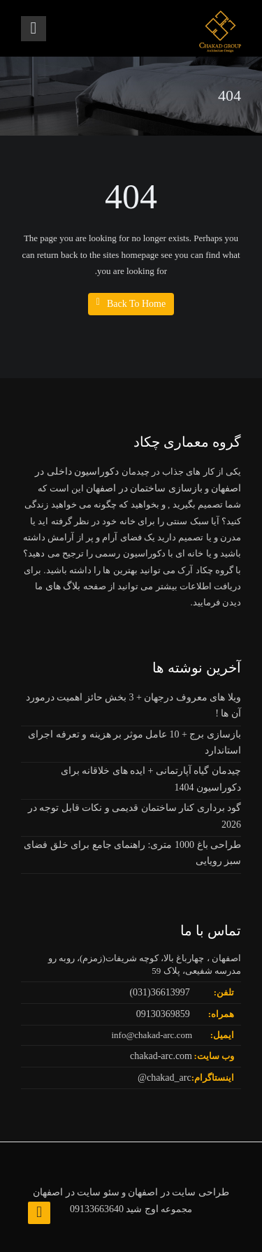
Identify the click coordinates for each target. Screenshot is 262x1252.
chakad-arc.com (161, 1056)
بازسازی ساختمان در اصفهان (144, 488)
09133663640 (97, 1209)
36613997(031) (159, 992)
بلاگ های (61, 586)
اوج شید (142, 1209)
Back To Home (131, 303)
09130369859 (163, 1014)
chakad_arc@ (164, 1077)
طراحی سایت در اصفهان (178, 1192)
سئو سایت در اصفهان (76, 1192)
